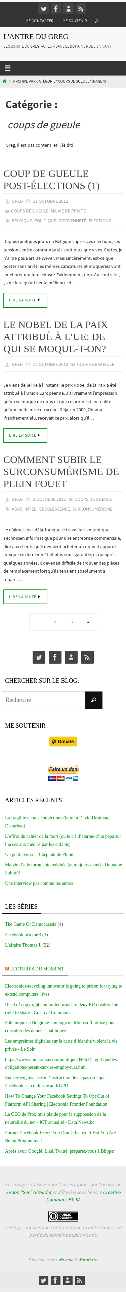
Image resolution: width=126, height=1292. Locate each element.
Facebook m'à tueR (23, 934)
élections (100, 221)
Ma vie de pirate (68, 211)
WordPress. (88, 1259)
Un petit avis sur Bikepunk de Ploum (40, 854)
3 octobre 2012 (49, 499)
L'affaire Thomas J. (23, 945)
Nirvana (66, 1259)
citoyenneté (72, 221)
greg (17, 201)
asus (17, 509)
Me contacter (40, 20)
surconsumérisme (92, 509)
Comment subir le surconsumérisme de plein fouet (61, 471)
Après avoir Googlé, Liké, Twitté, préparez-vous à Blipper (60, 1151)
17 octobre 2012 (50, 201)
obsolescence (54, 509)
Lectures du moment (37, 968)
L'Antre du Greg (35, 36)
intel (30, 509)
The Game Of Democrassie (30, 924)
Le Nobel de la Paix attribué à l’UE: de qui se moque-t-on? (55, 336)
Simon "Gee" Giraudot (28, 1192)
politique (45, 221)
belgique (22, 221)
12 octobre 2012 (50, 364)
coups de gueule (29, 211)
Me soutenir (74, 20)
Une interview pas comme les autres (39, 883)
